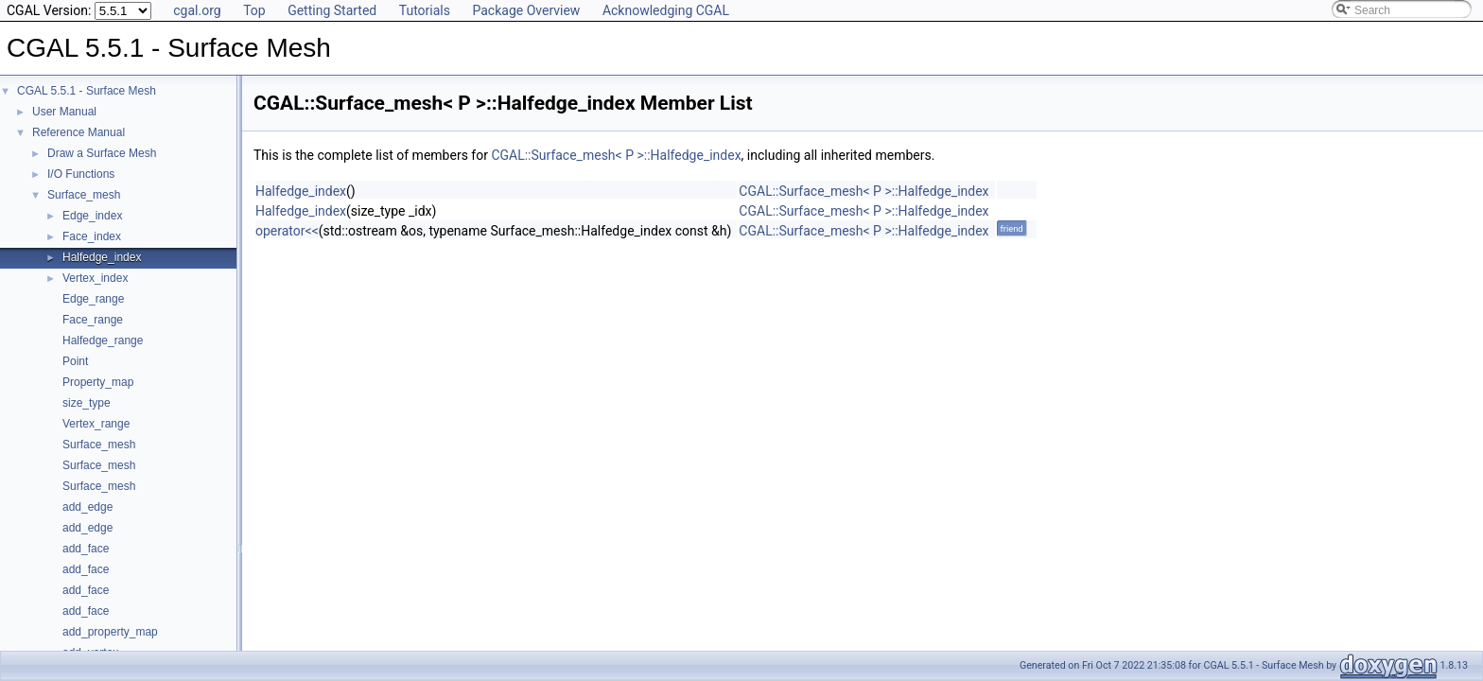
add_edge (87, 507)
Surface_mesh (83, 194)
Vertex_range (96, 423)
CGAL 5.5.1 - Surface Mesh (86, 90)
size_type (86, 403)
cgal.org (196, 10)
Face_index (91, 236)
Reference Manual (78, 132)
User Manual (64, 111)
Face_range (92, 319)
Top (254, 10)
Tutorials (424, 10)
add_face (85, 548)
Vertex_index (95, 278)
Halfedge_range (102, 340)
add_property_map (110, 631)
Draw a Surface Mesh (101, 153)
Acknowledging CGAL (665, 10)
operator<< (287, 230)
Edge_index (92, 215)
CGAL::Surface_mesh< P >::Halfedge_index (616, 155)
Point (75, 361)
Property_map (97, 382)
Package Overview (526, 10)
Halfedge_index (101, 257)
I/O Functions (80, 174)
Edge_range (93, 299)
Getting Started (332, 10)
